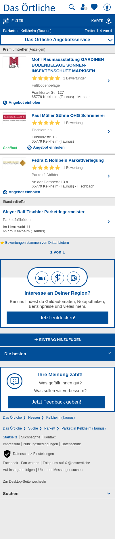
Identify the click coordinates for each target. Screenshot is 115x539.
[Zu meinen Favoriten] (95, 7)
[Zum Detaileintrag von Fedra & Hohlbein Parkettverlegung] (57, 176)
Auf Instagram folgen (19, 470)
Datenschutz (71, 444)
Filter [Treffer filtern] (17, 21)
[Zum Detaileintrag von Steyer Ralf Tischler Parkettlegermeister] (57, 222)
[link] (108, 21)
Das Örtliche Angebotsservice (57, 39)
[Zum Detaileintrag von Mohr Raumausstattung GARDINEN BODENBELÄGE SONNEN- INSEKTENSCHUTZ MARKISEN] (57, 81)
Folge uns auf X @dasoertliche (66, 463)
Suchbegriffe (30, 437)
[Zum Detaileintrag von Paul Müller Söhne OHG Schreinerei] (57, 131)
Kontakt (49, 437)
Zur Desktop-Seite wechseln (24, 482)
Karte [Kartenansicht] (101, 21)
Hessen (34, 418)
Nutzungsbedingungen (41, 444)
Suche (33, 428)
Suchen (10, 493)
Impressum (11, 444)
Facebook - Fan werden (21, 463)
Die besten (15, 353)
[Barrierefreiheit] (107, 7)
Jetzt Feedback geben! (56, 402)
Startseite (10, 437)
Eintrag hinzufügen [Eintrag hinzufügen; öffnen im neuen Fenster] (57, 340)
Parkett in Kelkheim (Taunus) (84, 428)
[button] (28, 454)
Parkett (49, 428)
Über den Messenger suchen (60, 470)
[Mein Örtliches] (84, 7)
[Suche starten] (72, 7)
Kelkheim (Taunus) (60, 418)
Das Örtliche (12, 418)
